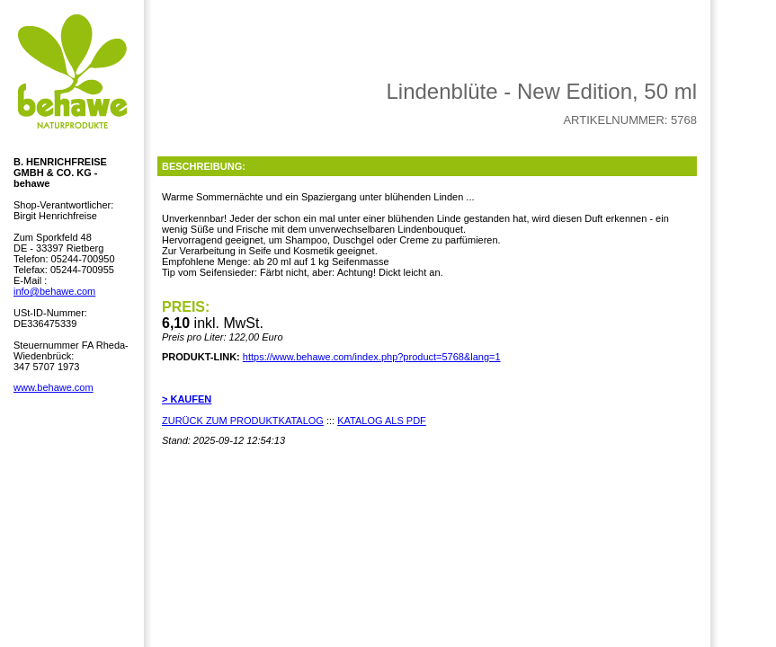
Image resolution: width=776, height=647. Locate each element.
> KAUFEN (186, 399)
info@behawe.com (54, 291)
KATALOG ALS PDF (381, 420)
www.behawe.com (53, 387)
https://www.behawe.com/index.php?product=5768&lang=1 (372, 356)
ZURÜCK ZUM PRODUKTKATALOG (243, 420)
